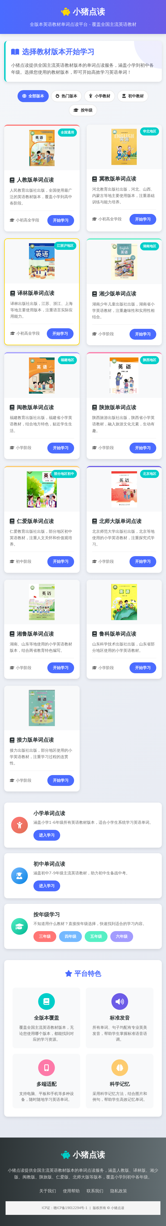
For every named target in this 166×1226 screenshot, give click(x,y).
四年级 (70, 936)
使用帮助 (71, 1191)
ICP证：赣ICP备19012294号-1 (65, 1208)
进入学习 (47, 835)
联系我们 (95, 1191)
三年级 (45, 936)
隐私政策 (118, 1191)
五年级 (96, 936)
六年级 (122, 936)
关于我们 (47, 1191)
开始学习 (61, 220)
